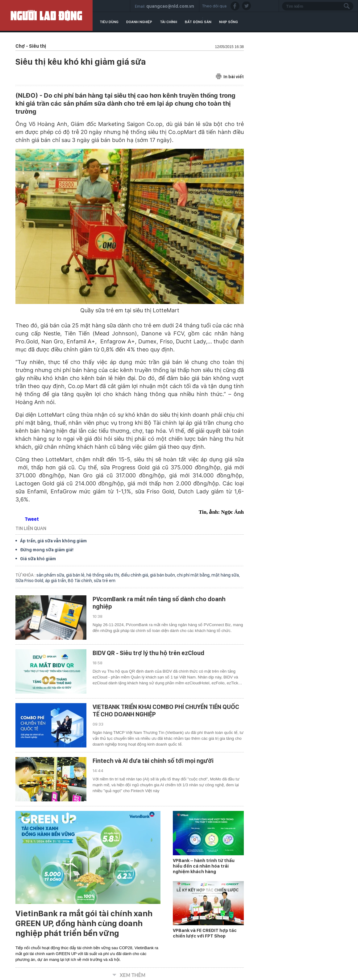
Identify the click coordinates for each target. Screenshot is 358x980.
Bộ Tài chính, (81, 580)
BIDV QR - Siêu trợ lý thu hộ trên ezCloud (148, 653)
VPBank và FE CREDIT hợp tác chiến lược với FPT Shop (205, 933)
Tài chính (168, 22)
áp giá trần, (56, 580)
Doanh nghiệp (139, 22)
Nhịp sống (228, 22)
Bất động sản (198, 22)
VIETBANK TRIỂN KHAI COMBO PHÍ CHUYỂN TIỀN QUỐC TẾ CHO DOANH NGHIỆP (166, 710)
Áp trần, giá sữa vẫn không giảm (53, 540)
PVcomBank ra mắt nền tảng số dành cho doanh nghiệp (159, 602)
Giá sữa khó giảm (38, 558)
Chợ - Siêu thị (30, 46)
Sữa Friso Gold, (30, 580)
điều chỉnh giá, (135, 575)
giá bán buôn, (163, 575)
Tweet (32, 519)
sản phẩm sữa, (51, 575)
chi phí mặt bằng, (194, 575)
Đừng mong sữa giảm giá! (46, 549)
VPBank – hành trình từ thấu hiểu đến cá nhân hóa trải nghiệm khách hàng (204, 866)
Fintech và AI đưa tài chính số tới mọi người (153, 760)
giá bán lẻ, (76, 575)
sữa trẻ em (104, 580)
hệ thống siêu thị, (103, 575)
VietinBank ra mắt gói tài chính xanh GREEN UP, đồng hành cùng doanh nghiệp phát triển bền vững (83, 923)
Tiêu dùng (109, 22)
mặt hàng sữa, (225, 575)
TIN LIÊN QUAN (30, 528)
